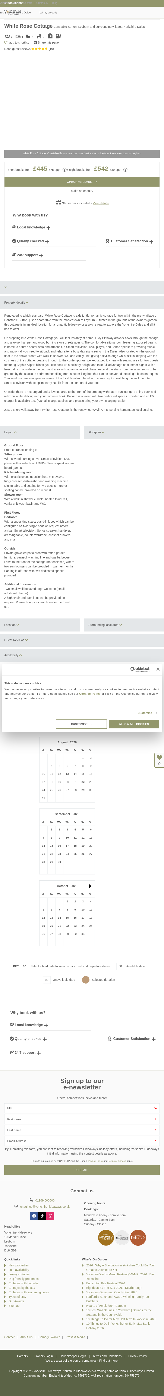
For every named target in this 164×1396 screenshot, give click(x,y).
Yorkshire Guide (124, 12)
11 (75, 837)
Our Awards (16, 1301)
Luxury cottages (19, 1274)
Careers (22, 1356)
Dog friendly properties (24, 1279)
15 (51, 845)
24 (67, 853)
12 (82, 837)
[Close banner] (158, 669)
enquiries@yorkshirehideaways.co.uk (45, 1206)
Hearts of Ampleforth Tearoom (106, 1305)
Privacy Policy (95, 1161)
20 (51, 925)
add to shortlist (19, 42)
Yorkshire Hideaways (12, 12)
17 (67, 845)
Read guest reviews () (29, 49)
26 (82, 853)
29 (82, 790)
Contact (9, 1337)
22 (82, 782)
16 (59, 845)
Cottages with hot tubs (23, 1283)
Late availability (19, 1270)
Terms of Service (117, 1161)
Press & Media (75, 1337)
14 (43, 845)
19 (82, 845)
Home (29, 12)
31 (43, 798)
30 (59, 862)
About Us (26, 1337)
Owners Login (43, 1356)
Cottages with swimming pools (29, 1292)
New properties (19, 1265)
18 (75, 845)
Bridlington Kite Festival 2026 (105, 1283)
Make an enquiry (82, 191)
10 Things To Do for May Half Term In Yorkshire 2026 (121, 1319)
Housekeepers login (73, 1356)
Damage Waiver (49, 1337)
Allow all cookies (134, 724)
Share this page (48, 42)
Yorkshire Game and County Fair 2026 (111, 1292)
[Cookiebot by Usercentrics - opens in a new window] (131, 669)
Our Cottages (49, 12)
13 (51, 917)
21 (43, 853)
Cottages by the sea (22, 1287)
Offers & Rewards (96, 12)
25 (75, 853)
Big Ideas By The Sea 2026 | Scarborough (114, 1287)
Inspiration (71, 12)
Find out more (108, 1360)
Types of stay (17, 1296)
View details (100, 203)
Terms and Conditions (107, 1356)
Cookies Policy (90, 693)
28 (43, 862)
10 (67, 837)
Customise (145, 713)
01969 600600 (13, 3)
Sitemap (14, 1305)
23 (59, 853)
